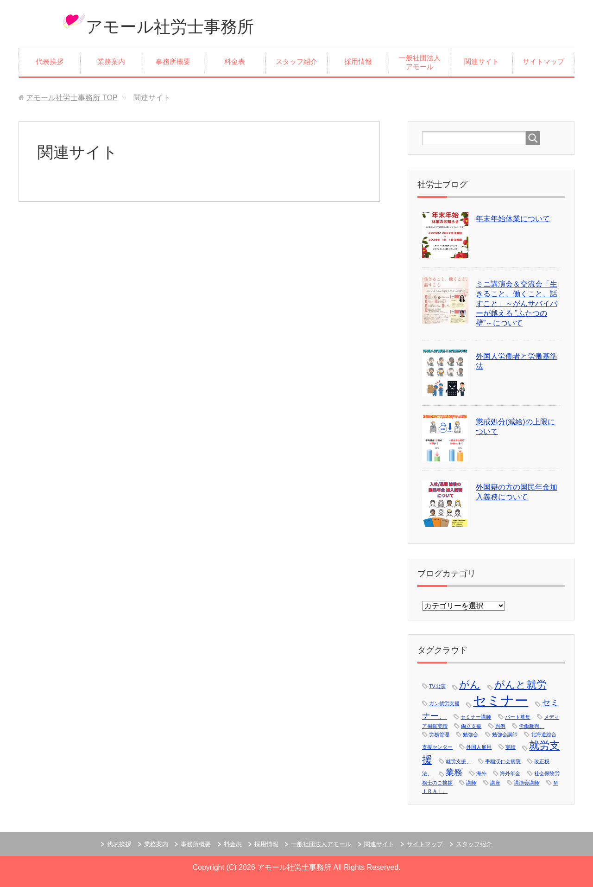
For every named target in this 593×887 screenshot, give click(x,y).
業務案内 (111, 61)
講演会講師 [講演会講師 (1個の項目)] (526, 782)
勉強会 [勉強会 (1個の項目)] (470, 734)
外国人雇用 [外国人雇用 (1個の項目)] (479, 747)
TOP (71, 98)
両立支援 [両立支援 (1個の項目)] (471, 726)
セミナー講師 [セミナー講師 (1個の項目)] (476, 717)
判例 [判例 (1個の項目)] (500, 726)
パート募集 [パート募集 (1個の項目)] (517, 717)
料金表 (234, 61)
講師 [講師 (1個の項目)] (471, 782)
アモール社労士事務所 (170, 26)
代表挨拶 (49, 61)
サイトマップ (543, 61)
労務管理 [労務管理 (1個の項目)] (439, 734)
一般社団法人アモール (420, 62)
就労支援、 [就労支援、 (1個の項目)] (458, 761)
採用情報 (358, 61)
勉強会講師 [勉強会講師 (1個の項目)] (504, 734)
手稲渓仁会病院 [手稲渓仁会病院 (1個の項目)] (503, 761)
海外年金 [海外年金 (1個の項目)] (510, 773)
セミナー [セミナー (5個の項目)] (500, 700)
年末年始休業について (513, 219)
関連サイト (481, 61)
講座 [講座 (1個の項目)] (495, 782)
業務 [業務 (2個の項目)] (454, 772)
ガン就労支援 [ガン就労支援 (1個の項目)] (444, 703)
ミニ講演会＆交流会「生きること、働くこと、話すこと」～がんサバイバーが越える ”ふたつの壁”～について (516, 303)
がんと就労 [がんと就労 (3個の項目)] (520, 684)
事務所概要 (173, 61)
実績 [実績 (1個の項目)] (510, 747)
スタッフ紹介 (296, 61)
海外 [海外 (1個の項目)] (481, 773)
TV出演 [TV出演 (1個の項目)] (437, 686)
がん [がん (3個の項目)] (469, 684)
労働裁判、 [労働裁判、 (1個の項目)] (531, 726)
